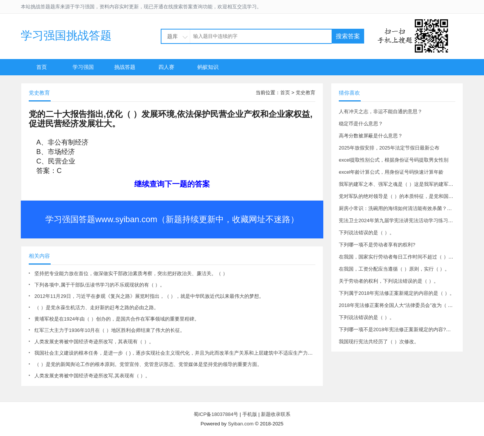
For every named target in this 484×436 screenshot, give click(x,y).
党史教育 (305, 92)
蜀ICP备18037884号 (216, 414)
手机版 (249, 414)
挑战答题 (124, 67)
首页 (41, 67)
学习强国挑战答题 (66, 35)
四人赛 (166, 67)
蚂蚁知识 (208, 67)
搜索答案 (348, 36)
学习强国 (83, 67)
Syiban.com (241, 424)
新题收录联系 (275, 414)
